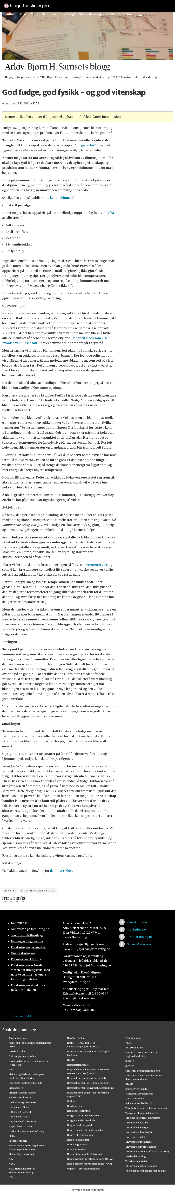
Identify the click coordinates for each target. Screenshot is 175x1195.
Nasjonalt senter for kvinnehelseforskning (90, 1087)
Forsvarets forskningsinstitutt (25, 1082)
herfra (109, 213)
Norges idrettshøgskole (80, 1135)
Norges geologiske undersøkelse (85, 1130)
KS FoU (12, 1136)
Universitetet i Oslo (135, 1137)
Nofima (71, 1101)
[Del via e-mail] (23, 898)
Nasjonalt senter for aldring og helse (87, 1078)
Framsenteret (16, 1087)
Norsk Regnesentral (78, 1144)
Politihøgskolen (134, 1038)
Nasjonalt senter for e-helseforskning (88, 1082)
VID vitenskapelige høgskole (141, 1166)
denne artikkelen (63, 871)
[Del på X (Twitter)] (11, 898)
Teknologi (67, 14)
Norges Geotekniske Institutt (83, 1115)
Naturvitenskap (90, 14)
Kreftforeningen (18, 1140)
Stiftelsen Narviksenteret (139, 1093)
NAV (11, 1159)
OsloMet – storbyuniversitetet (83, 1168)
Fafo (11, 1069)
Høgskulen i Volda (19, 1116)
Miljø (34, 14)
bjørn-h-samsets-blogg (38, 890)
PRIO (128, 1042)
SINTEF (129, 1066)
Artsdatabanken (17, 1051)
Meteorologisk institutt (21, 1154)
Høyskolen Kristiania (20, 1126)
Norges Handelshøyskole (81, 1120)
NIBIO (12, 1163)
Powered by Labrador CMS (87, 1189)
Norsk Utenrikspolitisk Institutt (84, 1154)
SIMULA (129, 1061)
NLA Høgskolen (76, 1038)
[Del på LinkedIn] (17, 898)
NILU (11, 1177)
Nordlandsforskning (78, 1110)
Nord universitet (76, 1106)
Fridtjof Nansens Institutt (22, 1092)
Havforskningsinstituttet (22, 1102)
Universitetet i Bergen (137, 1127)
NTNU (70, 1060)
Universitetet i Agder (136, 1122)
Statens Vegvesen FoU (137, 1088)
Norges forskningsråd (79, 1125)
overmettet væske (97, 565)
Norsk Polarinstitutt (78, 1139)
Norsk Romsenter (77, 1149)
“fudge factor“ (85, 145)
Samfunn (49, 14)
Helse (22, 14)
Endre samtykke (22, 1016)
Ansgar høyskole (18, 1038)
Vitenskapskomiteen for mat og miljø (146, 1170)
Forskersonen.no (118, 14)
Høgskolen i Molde (19, 1107)
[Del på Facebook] (5, 898)
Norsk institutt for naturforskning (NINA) (90, 1159)
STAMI (129, 1084)
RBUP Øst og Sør (134, 1047)
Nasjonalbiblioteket (78, 1064)
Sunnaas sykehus (134, 1098)
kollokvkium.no (61, 198)
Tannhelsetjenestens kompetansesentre (147, 1108)
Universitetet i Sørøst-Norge (140, 1146)
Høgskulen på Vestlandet (22, 1121)
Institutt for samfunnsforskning (26, 1131)
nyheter (10, 890)
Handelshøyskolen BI (20, 1097)
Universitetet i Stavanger (138, 1141)
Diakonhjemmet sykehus (22, 1056)
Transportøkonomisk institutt (142, 1113)
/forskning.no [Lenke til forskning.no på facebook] (136, 929)
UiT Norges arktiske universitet (142, 1117)
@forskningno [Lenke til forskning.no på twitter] (136, 922)
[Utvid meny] (140, 14)
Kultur (10, 14)
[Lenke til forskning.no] (87, 4)
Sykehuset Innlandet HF (138, 1103)
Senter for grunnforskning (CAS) (143, 1070)
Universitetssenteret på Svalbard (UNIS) (147, 1151)
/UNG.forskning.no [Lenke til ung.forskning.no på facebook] (139, 937)
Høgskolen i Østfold (20, 1111)
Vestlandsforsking (135, 1156)
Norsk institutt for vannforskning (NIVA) (89, 1163)
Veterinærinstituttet (136, 1161)
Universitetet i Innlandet (138, 1132)
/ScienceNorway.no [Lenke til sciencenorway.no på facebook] (139, 944)
